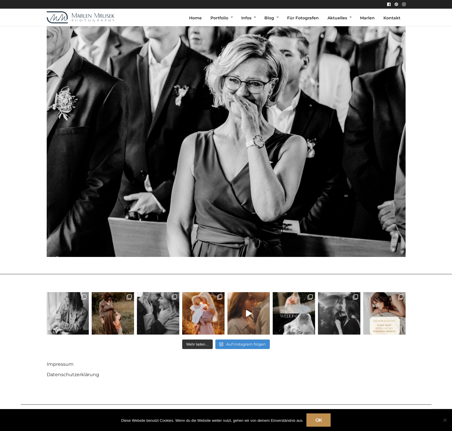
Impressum (60, 364)
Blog (269, 17)
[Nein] (445, 420)
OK (318, 420)
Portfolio (219, 17)
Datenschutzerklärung (73, 374)
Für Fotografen (303, 17)
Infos (246, 17)
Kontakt (391, 17)
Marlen (367, 17)
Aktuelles (337, 17)
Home (195, 17)
